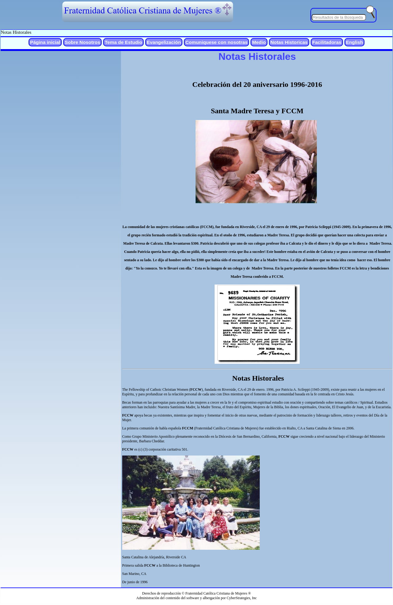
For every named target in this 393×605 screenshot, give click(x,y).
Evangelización (164, 42)
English (354, 42)
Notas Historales (16, 32)
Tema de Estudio (123, 42)
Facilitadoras (326, 42)
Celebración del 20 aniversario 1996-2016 (257, 84)
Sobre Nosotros (82, 42)
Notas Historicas (289, 42)
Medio (259, 42)
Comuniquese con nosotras (216, 42)
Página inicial (45, 42)
